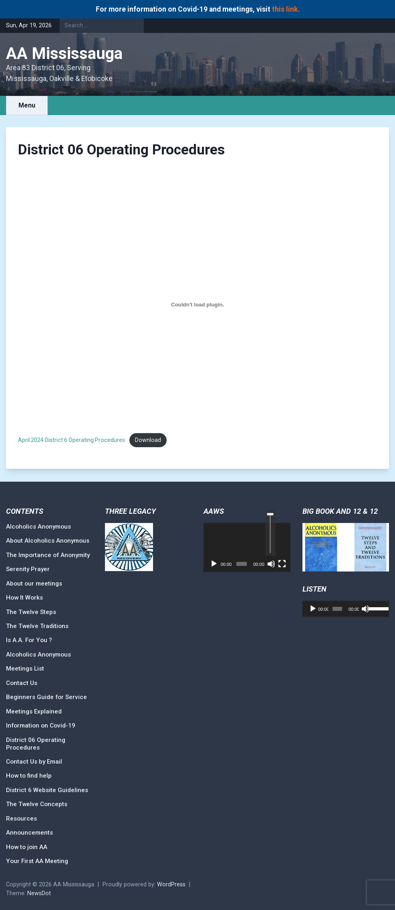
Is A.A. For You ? (29, 640)
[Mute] (271, 564)
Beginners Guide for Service (46, 697)
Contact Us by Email (34, 761)
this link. (286, 9)
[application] (247, 547)
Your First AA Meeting (37, 861)
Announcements (29, 832)
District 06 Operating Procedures (35, 743)
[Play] (214, 564)
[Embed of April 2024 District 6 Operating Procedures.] (197, 304)
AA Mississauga (64, 53)
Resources (21, 818)
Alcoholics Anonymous (38, 526)
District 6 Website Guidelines (47, 790)
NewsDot (39, 893)
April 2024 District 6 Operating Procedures (71, 440)
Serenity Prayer (28, 569)
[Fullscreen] (282, 564)
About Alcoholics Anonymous (47, 540)
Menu (26, 105)
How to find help (29, 775)
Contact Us (21, 683)
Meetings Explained (34, 711)
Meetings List (25, 668)
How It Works (24, 597)
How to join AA (26, 847)
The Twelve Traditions (37, 626)
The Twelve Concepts (36, 804)
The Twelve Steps (31, 612)
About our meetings (34, 583)
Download (148, 440)
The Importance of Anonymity (48, 555)
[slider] (270, 533)
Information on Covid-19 (40, 725)
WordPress (171, 884)
